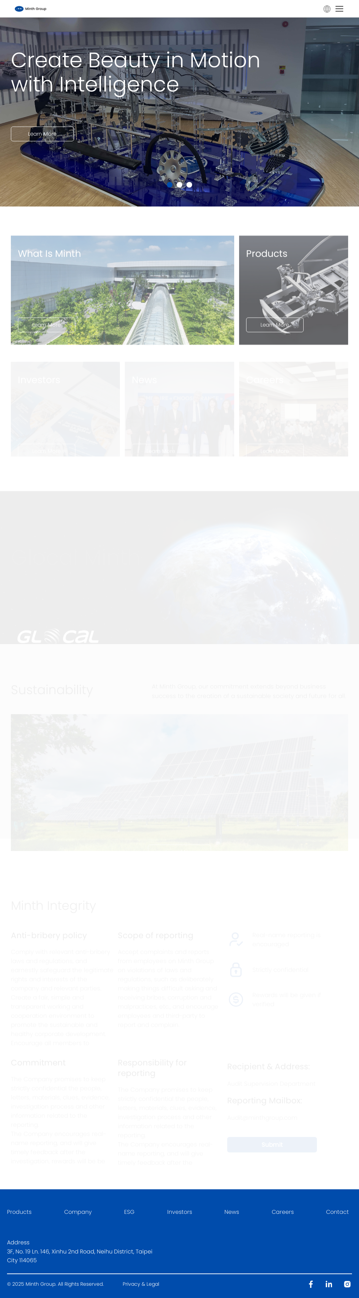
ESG (129, 1212)
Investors (179, 1212)
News (231, 1212)
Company (78, 1212)
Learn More (42, 144)
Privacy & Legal (141, 1283)
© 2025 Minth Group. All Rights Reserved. (56, 1283)
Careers (283, 1212)
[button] (169, 185)
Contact (337, 1212)
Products (19, 1212)
